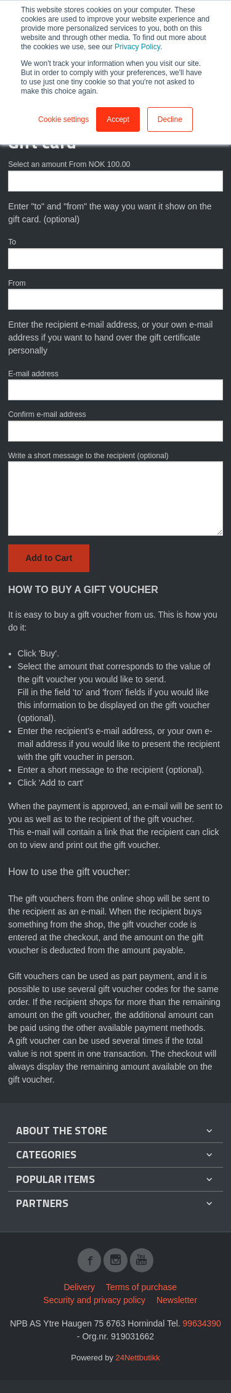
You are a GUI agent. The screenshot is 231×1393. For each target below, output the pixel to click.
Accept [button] (118, 119)
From (17, 283)
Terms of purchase (141, 1287)
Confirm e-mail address (47, 414)
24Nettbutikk (138, 1357)
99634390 (202, 1323)
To (12, 242)
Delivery (79, 1287)
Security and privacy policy (94, 1300)
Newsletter (176, 1300)
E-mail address (33, 373)
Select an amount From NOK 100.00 (69, 164)
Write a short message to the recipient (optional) (88, 455)
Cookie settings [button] (63, 119)
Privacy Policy (137, 46)
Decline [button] (170, 119)
